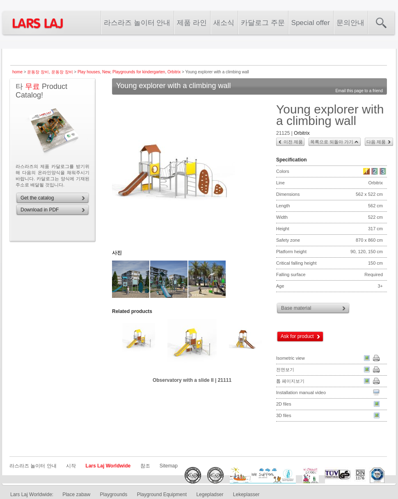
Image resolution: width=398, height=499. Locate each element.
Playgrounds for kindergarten (138, 72)
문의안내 (350, 23)
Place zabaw (76, 494)
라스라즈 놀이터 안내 (137, 23)
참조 (145, 466)
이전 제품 (293, 141)
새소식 (223, 23)
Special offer (310, 23)
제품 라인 (192, 23)
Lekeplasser (246, 494)
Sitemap (169, 466)
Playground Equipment (162, 494)
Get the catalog (37, 198)
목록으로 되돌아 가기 (331, 141)
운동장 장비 (38, 72)
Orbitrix (174, 72)
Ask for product (297, 336)
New (106, 72)
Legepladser (209, 494)
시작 (71, 466)
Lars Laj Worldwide (107, 466)
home (17, 72)
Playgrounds (114, 494)
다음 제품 (376, 141)
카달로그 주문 (263, 23)
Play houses (89, 72)
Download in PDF (40, 210)
